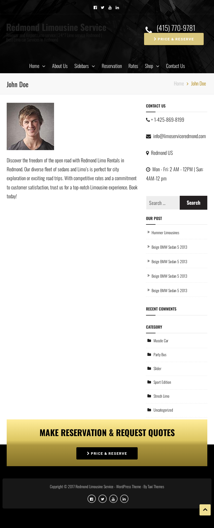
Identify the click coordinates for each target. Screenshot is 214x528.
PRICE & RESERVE (174, 39)
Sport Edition (162, 382)
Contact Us (175, 65)
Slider (157, 368)
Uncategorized (163, 410)
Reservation (112, 65)
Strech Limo (161, 396)
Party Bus (160, 354)
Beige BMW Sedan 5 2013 (169, 247)
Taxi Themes (156, 486)
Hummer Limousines (165, 232)
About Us (60, 65)
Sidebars (81, 65)
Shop (149, 65)
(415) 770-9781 (176, 28)
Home (34, 65)
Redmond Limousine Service (56, 26)
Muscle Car (161, 340)
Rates (133, 65)
